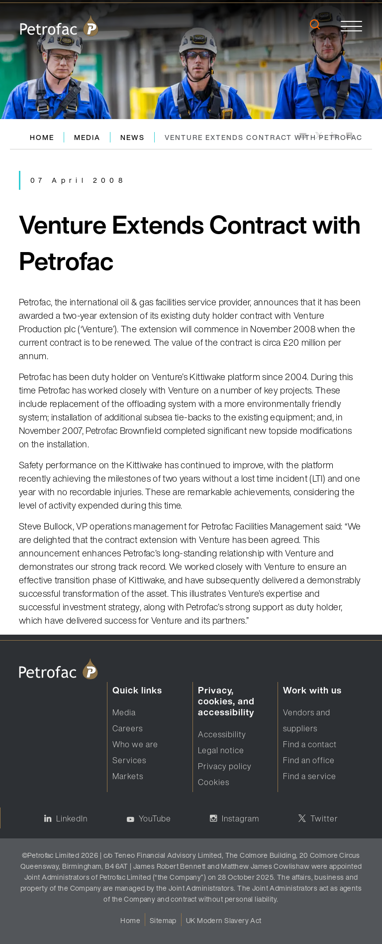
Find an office (309, 760)
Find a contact (310, 744)
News (132, 137)
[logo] (59, 25)
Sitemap (163, 920)
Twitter (324, 818)
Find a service (309, 776)
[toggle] (351, 25)
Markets (127, 776)
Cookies (213, 782)
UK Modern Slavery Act (224, 920)
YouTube (155, 818)
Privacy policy (225, 766)
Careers (127, 728)
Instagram (240, 818)
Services (129, 760)
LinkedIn (72, 818)
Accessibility (222, 734)
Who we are (135, 744)
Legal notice (221, 750)
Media (87, 137)
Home (42, 137)
